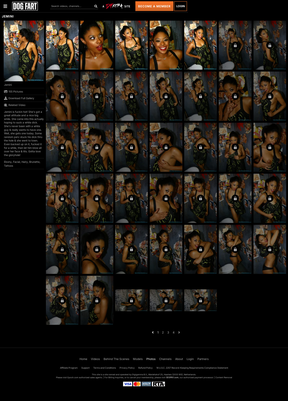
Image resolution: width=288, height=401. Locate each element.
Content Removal (223, 377)
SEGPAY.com (172, 377)
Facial (16, 161)
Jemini (8, 84)
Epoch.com (72, 377)
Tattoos (8, 165)
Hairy (24, 161)
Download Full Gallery (19, 98)
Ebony (8, 161)
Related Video (14, 105)
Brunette (34, 161)
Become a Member (154, 6)
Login (180, 6)
